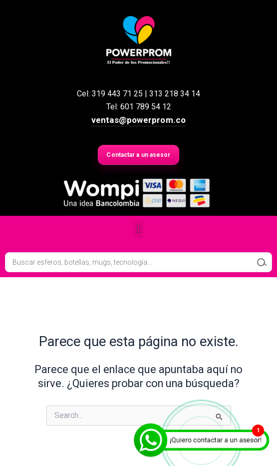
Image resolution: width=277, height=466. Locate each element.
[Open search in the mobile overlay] (138, 262)
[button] (138, 229)
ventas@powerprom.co (138, 120)
